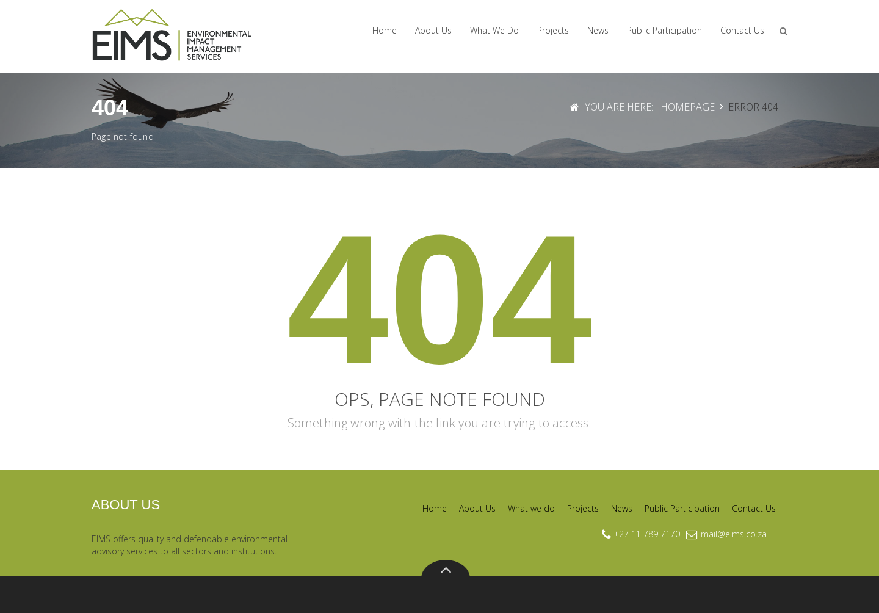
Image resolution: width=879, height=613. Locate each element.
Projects (553, 30)
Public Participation (664, 30)
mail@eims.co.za (734, 534)
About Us (433, 30)
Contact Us (742, 30)
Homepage (687, 107)
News (598, 30)
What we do (494, 30)
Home (384, 30)
